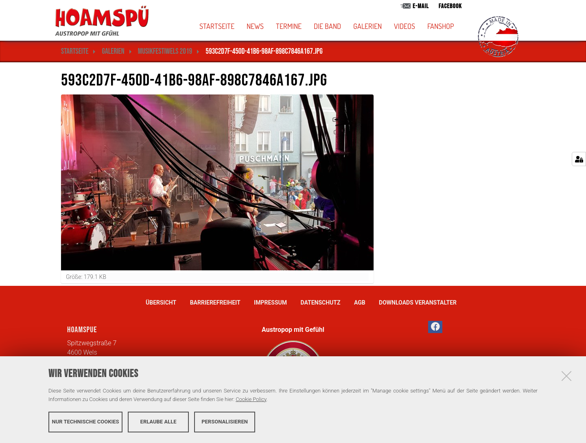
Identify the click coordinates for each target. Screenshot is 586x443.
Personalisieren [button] (224, 422)
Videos (404, 26)
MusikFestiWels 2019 (165, 51)
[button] (340, 26)
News (255, 26)
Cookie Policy (251, 399)
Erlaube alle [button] (158, 422)
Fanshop (440, 26)
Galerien (367, 26)
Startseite (216, 26)
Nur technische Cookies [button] (85, 422)
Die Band (327, 26)
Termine (289, 26)
